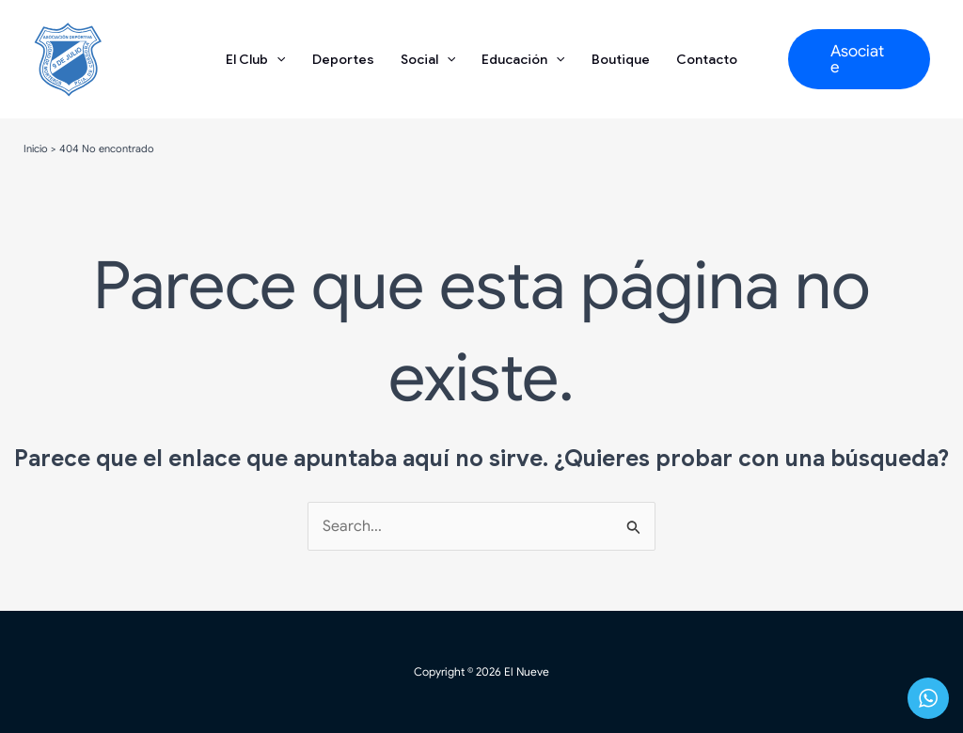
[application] (276, 59)
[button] (859, 59)
